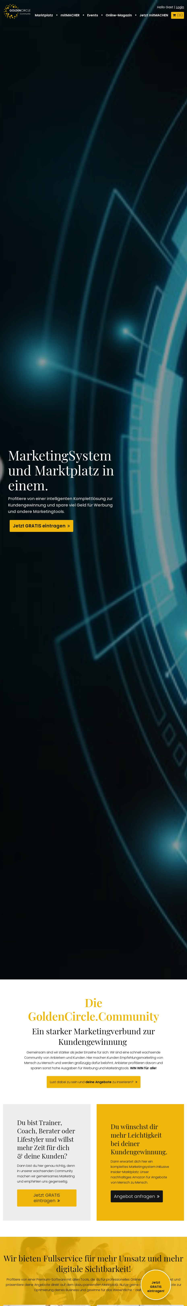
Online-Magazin (119, 15)
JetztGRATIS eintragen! (155, 1286)
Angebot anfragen (134, 1196)
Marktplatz (44, 15)
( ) (177, 15)
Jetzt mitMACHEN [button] (153, 15)
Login (180, 7)
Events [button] (92, 15)
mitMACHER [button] (70, 15)
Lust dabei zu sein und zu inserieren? (91, 1082)
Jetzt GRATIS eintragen (46, 1198)
